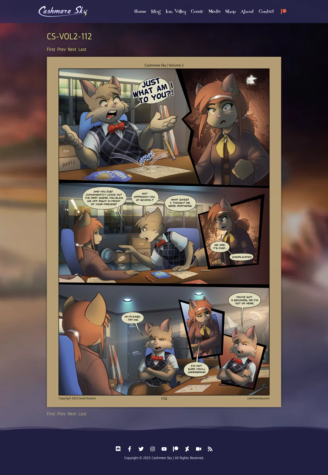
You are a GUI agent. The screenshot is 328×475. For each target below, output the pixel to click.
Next (72, 49)
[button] (175, 11)
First (51, 49)
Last (82, 49)
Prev (61, 49)
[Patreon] (283, 11)
